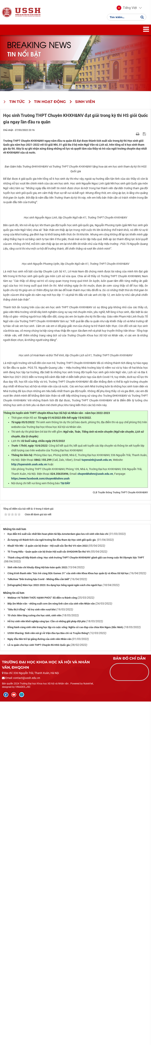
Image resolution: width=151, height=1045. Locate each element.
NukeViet (88, 1027)
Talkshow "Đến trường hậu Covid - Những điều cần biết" (38, 922)
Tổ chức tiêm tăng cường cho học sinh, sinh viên (34, 958)
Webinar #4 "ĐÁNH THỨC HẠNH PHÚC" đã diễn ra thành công (42, 941)
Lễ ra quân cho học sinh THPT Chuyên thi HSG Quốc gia (38, 988)
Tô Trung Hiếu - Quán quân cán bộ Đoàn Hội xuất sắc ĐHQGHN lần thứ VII (48, 895)
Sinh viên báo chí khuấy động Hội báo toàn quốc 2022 (37, 910)
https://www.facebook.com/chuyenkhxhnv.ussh (40, 822)
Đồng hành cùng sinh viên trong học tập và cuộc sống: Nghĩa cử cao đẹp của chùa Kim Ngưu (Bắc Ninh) (65, 970)
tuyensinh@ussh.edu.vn (97, 803)
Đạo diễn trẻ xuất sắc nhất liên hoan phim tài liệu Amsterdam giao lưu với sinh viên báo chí (57, 877)
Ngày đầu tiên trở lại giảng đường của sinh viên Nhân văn (39, 982)
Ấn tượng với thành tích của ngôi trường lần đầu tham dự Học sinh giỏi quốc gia (51, 883)
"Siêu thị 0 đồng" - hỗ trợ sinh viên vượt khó (31, 953)
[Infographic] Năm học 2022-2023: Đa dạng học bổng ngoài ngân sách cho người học (54, 928)
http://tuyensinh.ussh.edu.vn (29, 807)
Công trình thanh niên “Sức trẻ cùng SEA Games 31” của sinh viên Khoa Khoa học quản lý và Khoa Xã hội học (68, 916)
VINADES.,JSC (22, 1030)
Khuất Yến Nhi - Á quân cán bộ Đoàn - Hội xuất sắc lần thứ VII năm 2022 (47, 889)
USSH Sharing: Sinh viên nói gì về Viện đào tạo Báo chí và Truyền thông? (48, 976)
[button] (127, 8)
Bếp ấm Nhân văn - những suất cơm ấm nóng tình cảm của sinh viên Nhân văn (51, 947)
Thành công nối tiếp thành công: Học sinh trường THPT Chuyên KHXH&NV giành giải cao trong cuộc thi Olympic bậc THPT (75, 901)
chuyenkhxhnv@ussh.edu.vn (95, 817)
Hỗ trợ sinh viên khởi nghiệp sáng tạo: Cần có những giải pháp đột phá (46, 964)
